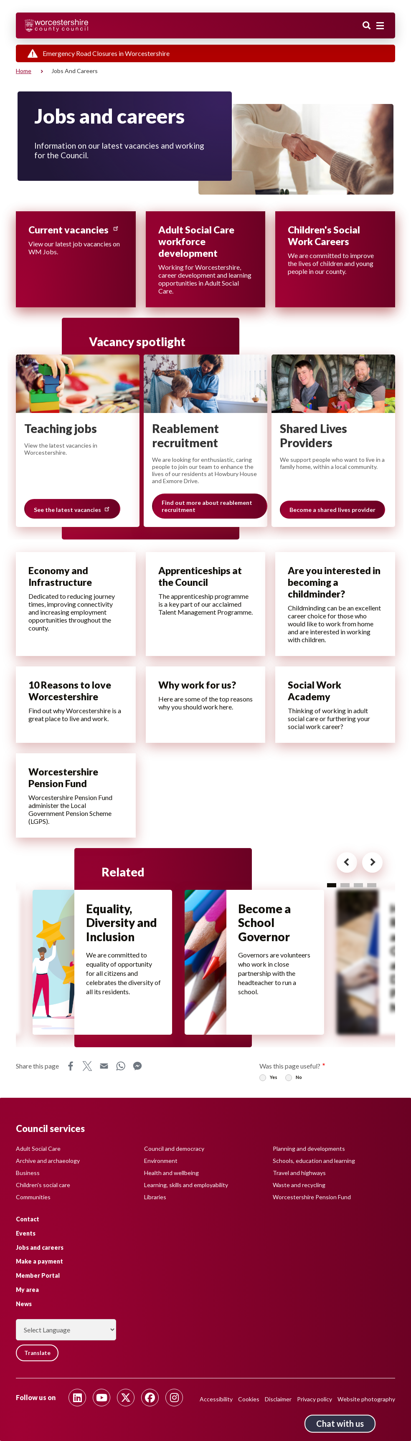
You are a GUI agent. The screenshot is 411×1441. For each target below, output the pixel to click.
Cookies (248, 1399)
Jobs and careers (39, 1247)
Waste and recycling (299, 1184)
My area (27, 1289)
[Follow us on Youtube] (101, 1397)
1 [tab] (331, 885)
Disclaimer (278, 1399)
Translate (38, 1352)
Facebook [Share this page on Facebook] (70, 1068)
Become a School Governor (265, 924)
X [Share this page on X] (87, 1068)
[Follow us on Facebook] (150, 1397)
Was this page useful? (289, 1068)
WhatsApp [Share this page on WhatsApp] (120, 1068)
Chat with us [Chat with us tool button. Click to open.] (340, 1423)
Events (26, 1232)
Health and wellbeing (171, 1172)
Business (28, 1172)
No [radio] (299, 1079)
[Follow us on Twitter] (125, 1397)
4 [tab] (371, 885)
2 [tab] (345, 885)
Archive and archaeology (48, 1160)
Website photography (366, 1399)
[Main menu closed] (380, 26)
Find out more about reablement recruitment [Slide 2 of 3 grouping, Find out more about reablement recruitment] (207, 506)
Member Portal (38, 1275)
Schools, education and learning (314, 1160)
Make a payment (39, 1261)
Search (367, 26)
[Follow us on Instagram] (174, 1397)
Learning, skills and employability (186, 1184)
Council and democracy (174, 1148)
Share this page (37, 1068)
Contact (27, 1218)
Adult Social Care (38, 1148)
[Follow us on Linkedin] (77, 1397)
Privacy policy (314, 1399)
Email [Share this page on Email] (104, 1068)
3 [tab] (358, 885)
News (24, 1303)
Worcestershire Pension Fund (312, 1196)
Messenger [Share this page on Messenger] (137, 1068)
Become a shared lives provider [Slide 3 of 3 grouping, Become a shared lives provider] (332, 510)
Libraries (155, 1196)
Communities (33, 1196)
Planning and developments (309, 1148)
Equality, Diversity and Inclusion (122, 924)
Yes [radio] (273, 1079)
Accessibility (216, 1399)
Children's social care (43, 1184)
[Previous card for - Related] (338, 864)
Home (23, 70)
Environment (161, 1160)
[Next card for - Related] (366, 864)
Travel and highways (299, 1172)
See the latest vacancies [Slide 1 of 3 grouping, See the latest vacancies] (72, 509)
